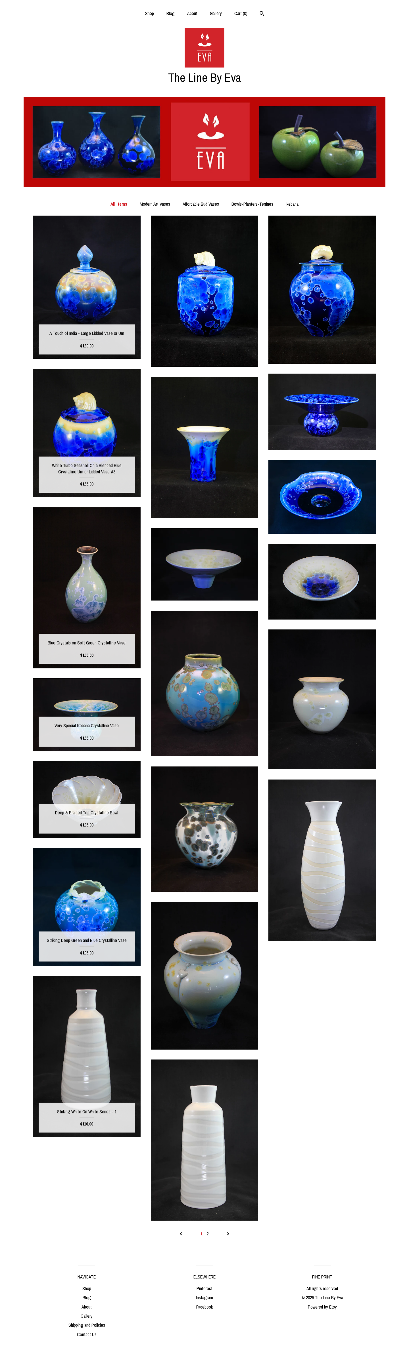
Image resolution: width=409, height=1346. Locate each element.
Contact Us (87, 1334)
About (192, 13)
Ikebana (292, 204)
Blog (170, 13)
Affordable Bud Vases (201, 204)
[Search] (262, 14)
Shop (149, 13)
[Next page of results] (228, 1234)
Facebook (204, 1307)
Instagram (204, 1297)
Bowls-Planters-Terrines (252, 204)
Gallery (216, 13)
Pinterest (204, 1288)
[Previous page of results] (181, 1234)
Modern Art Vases (155, 204)
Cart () (240, 13)
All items (118, 204)
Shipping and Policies (86, 1325)
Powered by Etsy (322, 1307)
